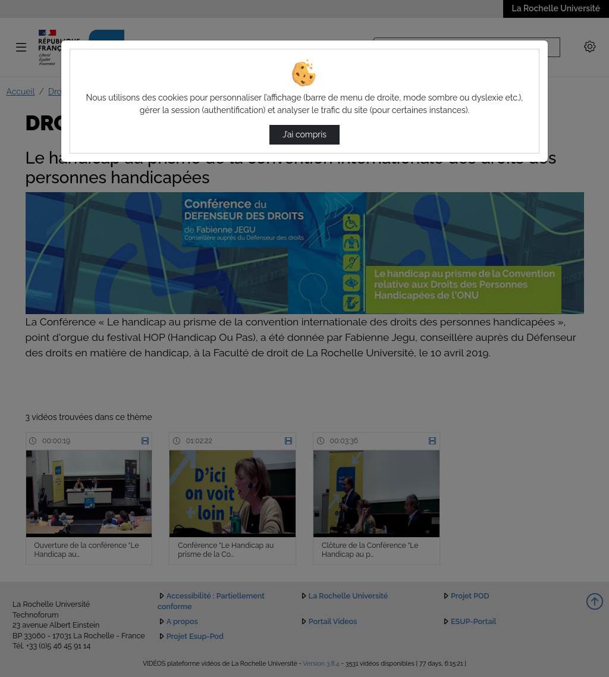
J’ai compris (304, 134)
